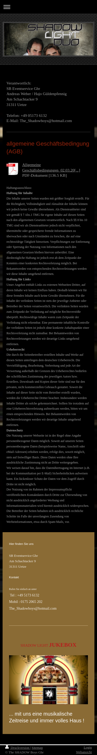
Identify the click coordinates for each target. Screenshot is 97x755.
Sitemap (37, 748)
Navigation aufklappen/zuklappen (48, 6)
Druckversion (17, 748)
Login (88, 747)
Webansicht (84, 752)
